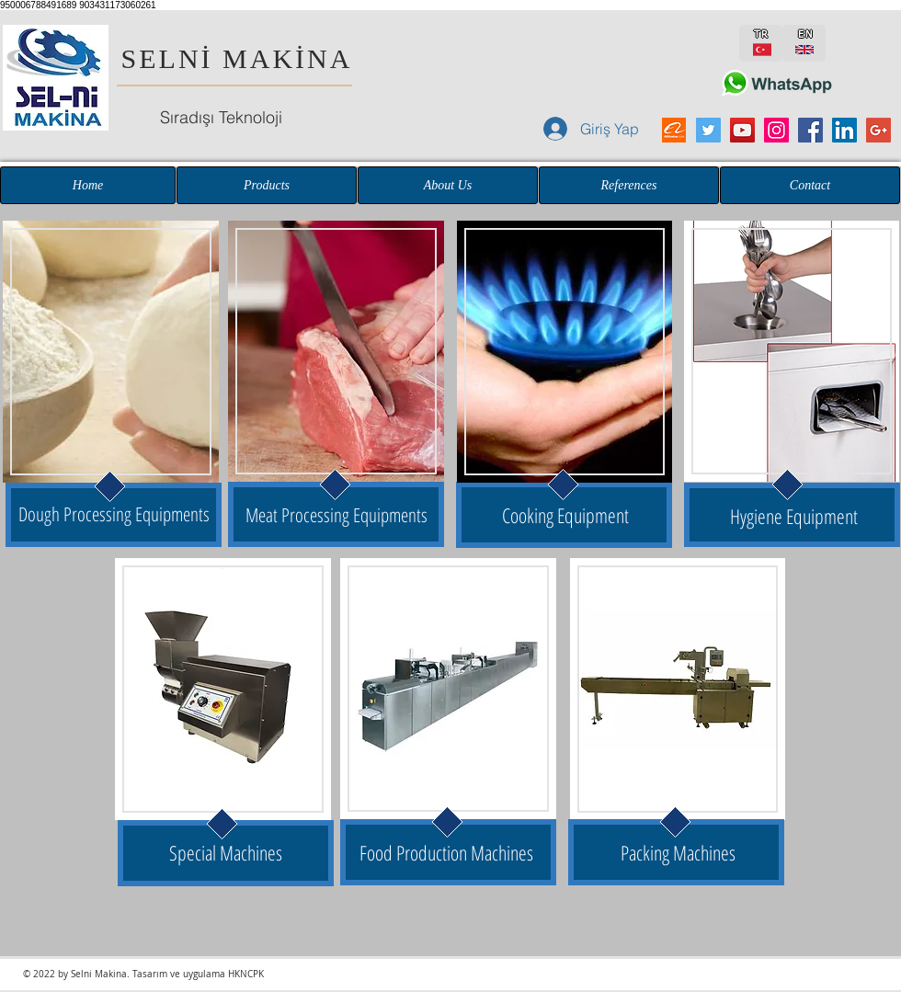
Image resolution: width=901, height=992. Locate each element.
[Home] (88, 185)
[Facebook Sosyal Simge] (810, 130)
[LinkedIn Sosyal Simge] (844, 130)
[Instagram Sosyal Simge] (776, 130)
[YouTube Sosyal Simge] (742, 130)
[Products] (267, 185)
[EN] (804, 43)
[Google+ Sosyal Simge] (878, 130)
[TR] (760, 43)
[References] (629, 185)
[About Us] (448, 185)
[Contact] (810, 185)
